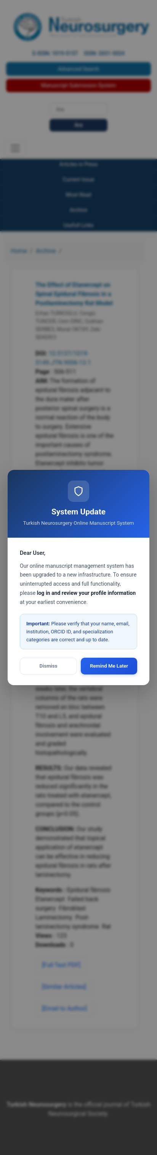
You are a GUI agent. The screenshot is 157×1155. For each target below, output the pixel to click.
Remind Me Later (109, 666)
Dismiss (49, 666)
